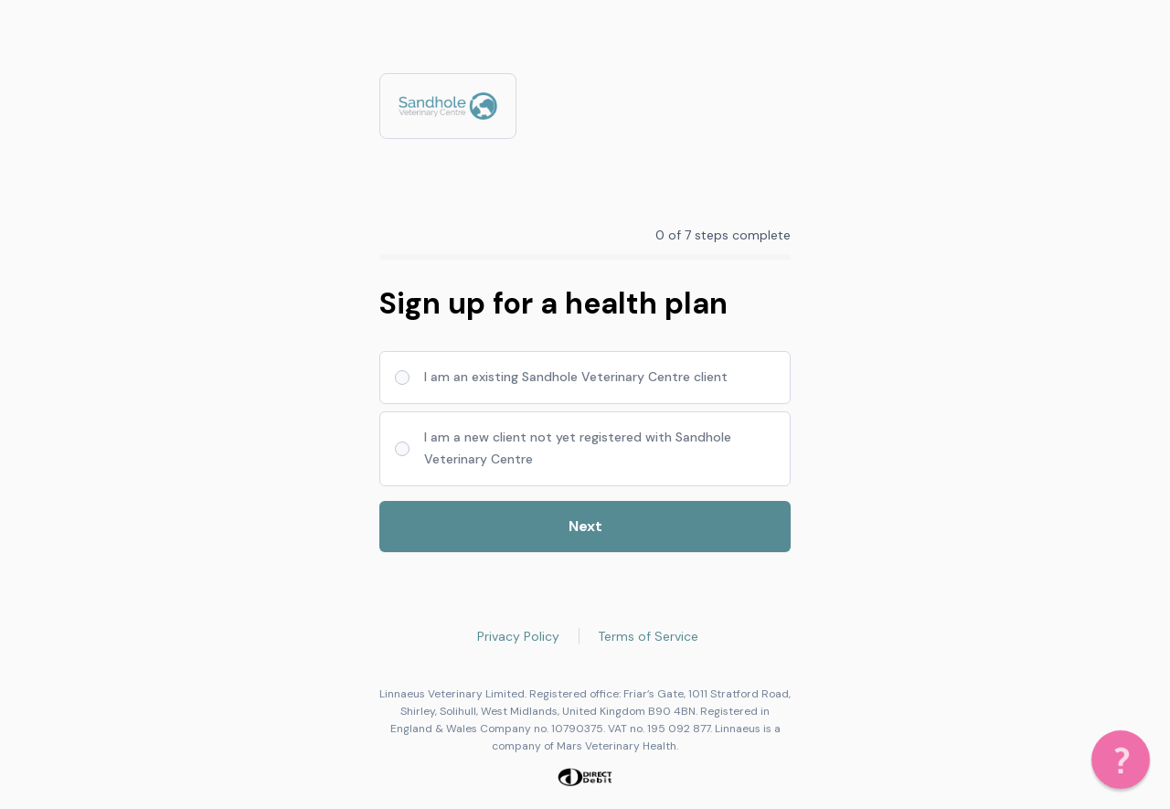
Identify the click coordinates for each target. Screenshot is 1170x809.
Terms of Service (648, 636)
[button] (1121, 760)
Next (585, 526)
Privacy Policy (518, 636)
